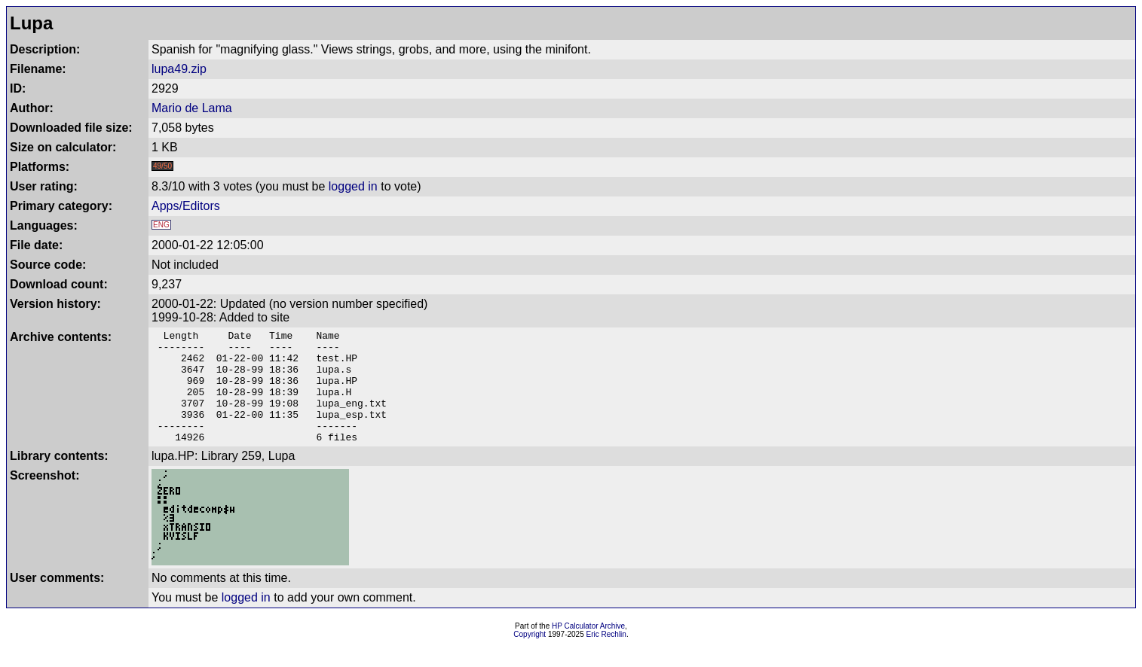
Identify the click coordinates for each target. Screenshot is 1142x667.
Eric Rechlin (606, 657)
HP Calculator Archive (588, 648)
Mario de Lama (192, 108)
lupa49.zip (179, 68)
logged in (353, 186)
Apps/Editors (186, 205)
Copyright (529, 657)
